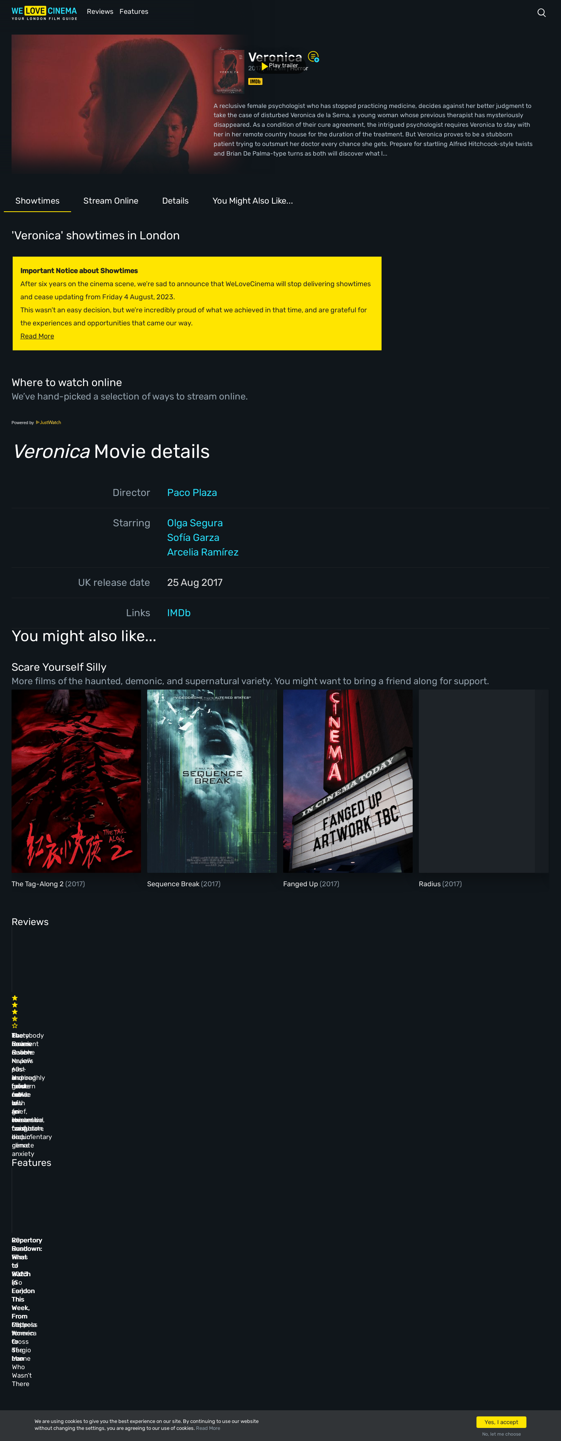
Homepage (92, 1256)
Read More (208, 1428)
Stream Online (110, 200)
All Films (91, 1298)
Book (84, 1277)
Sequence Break (174, 883)
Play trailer (45, 53)
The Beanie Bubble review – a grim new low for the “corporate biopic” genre (316, 1023)
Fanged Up (301, 883)
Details (175, 200)
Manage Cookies (213, 1339)
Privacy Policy (212, 1318)
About (198, 1256)
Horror (299, 67)
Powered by (36, 422)
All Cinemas (148, 1256)
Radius (430, 883)
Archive (201, 1277)
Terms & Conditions (219, 1298)
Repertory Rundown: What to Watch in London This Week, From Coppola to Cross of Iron (192, 1159)
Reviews (99, 11)
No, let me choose (501, 1434)
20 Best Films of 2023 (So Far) (310, 1151)
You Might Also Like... (252, 200)
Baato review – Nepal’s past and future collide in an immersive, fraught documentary (186, 1023)
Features (136, 11)
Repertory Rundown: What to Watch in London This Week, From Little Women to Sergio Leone (65, 1159)
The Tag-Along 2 (38, 883)
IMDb (179, 612)
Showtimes (37, 200)
